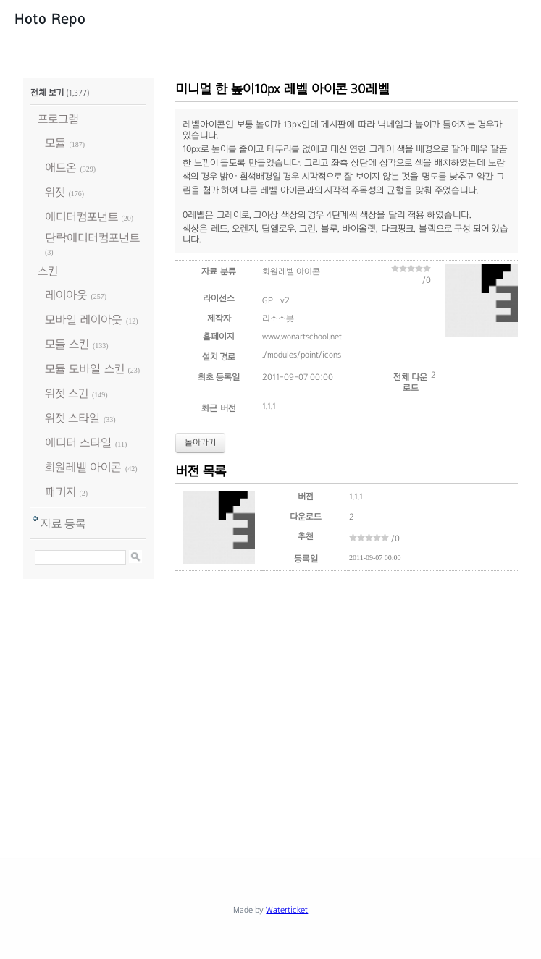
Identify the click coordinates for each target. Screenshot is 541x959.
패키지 (60, 492)
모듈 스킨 (67, 344)
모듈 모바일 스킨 (85, 369)
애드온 (61, 167)
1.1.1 (269, 406)
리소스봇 (278, 318)
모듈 (55, 143)
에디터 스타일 (78, 442)
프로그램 (58, 119)
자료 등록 (63, 523)
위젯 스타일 (72, 418)
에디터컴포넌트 (81, 217)
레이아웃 (66, 295)
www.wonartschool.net (302, 336)
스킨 (48, 271)
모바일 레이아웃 (83, 319)
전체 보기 (47, 93)
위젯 (55, 192)
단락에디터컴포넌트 (92, 238)
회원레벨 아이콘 (83, 467)
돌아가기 (200, 442)
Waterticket (287, 910)
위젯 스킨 (66, 393)
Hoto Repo (49, 19)
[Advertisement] (282, 713)
